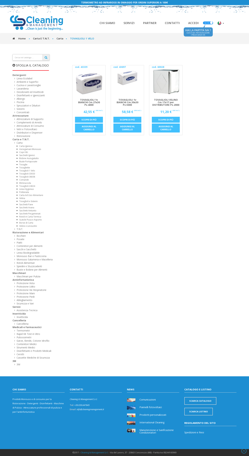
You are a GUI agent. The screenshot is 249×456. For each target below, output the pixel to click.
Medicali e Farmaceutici (27, 327)
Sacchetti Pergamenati (29, 213)
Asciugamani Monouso (30, 149)
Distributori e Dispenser (29, 132)
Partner (149, 23)
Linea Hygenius (26, 189)
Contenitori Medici (26, 344)
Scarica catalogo (200, 400)
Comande (24, 179)
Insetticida (19, 313)
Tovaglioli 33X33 (27, 173)
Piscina (20, 102)
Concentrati (22, 112)
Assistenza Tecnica (26, 310)
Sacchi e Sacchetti (26, 249)
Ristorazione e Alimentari (28, 232)
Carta (19, 142)
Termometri (23, 330)
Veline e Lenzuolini (28, 226)
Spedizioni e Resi (194, 432)
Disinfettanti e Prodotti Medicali (33, 350)
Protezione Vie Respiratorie (31, 290)
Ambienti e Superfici (27, 81)
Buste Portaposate (28, 161)
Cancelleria (19, 320)
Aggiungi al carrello (89, 128)
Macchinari (19, 273)
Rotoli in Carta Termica (30, 216)
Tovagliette (24, 167)
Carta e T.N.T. (21, 139)
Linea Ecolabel (24, 78)
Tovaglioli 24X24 (27, 186)
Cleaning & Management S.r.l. (94, 452)
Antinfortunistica (23, 279)
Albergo (20, 98)
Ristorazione (23, 136)
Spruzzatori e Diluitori (28, 105)
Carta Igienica (25, 146)
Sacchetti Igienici (27, 155)
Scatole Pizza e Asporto (30, 219)
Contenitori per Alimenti (29, 246)
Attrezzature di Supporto (30, 119)
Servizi (129, 23)
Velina (22, 198)
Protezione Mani (25, 293)
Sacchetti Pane (26, 204)
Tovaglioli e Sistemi (28, 201)
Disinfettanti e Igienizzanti (30, 95)
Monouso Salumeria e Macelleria (34, 259)
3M (14, 361)
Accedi (193, 23)
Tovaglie (23, 164)
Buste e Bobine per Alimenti (31, 269)
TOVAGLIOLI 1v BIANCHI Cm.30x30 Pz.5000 (127, 102)
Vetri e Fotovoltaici (26, 129)
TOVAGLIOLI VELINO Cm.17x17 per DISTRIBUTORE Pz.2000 (165, 102)
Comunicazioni (147, 399)
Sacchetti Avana (26, 207)
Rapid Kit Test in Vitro (28, 334)
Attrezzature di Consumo (30, 125)
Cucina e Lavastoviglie (28, 85)
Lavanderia (22, 88)
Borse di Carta (26, 222)
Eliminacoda (25, 183)
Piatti (19, 242)
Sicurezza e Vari (25, 303)
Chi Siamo (107, 23)
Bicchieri (21, 235)
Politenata (24, 192)
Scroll (243, 450)
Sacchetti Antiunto (27, 210)
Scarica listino (198, 411)
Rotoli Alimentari (25, 262)
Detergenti (19, 75)
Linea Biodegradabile (28, 252)
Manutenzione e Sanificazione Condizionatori (156, 431)
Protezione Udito (25, 286)
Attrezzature (21, 115)
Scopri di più (88, 119)
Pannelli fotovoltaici (150, 407)
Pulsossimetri (23, 337)
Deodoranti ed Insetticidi (30, 92)
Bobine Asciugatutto (29, 158)
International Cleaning (152, 422)
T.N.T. (19, 229)
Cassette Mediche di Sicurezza (33, 357)
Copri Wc (23, 152)
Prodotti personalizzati (152, 415)
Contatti (172, 23)
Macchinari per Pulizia (28, 276)
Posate (20, 239)
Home (22, 38)
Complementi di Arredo (29, 122)
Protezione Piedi (25, 296)
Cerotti (20, 354)
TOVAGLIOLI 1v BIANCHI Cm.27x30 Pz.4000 (89, 102)
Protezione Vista (25, 283)
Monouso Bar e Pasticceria (31, 256)
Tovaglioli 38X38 (27, 176)
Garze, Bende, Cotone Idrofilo (32, 340)
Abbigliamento (24, 300)
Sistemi (20, 108)
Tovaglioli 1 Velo (27, 170)
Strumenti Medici (25, 347)
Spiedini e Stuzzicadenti (29, 266)
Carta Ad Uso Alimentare (31, 195)
